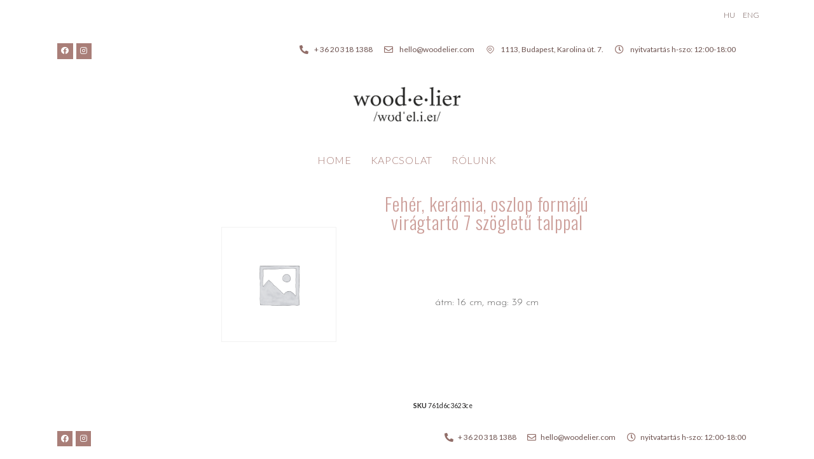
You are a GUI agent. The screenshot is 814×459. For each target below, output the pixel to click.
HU (729, 15)
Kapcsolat (401, 160)
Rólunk (474, 160)
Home (334, 160)
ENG (751, 15)
